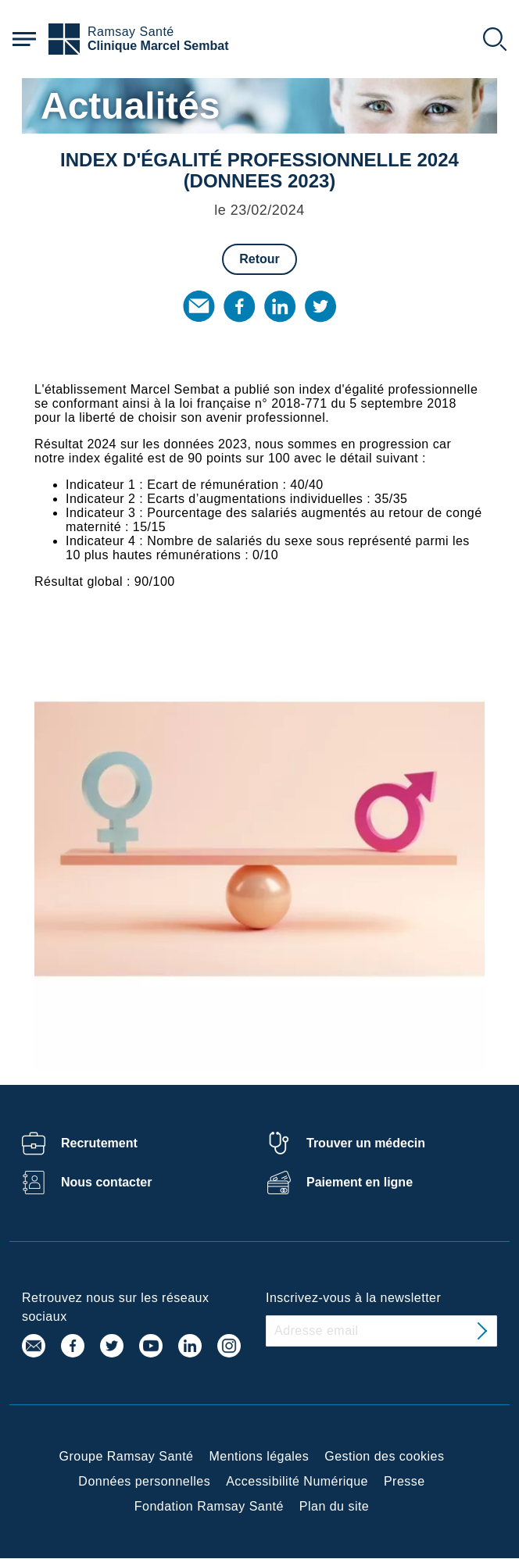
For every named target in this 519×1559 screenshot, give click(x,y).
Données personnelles (144, 1481)
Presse (404, 1481)
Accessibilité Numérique (297, 1481)
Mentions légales (259, 1456)
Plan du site (334, 1506)
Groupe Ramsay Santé (126, 1456)
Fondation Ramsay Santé (209, 1506)
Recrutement (99, 1143)
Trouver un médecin (365, 1143)
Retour (259, 259)
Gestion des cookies (384, 1456)
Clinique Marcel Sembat (158, 45)
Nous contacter (106, 1182)
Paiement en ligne (359, 1182)
